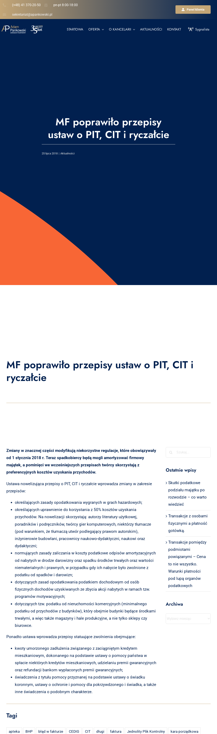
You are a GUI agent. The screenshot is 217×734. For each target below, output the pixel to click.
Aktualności (67, 153)
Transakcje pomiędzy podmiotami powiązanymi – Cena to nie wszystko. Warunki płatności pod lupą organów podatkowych (187, 564)
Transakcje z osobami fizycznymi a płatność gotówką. (188, 523)
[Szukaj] (171, 452)
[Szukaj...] (188, 452)
